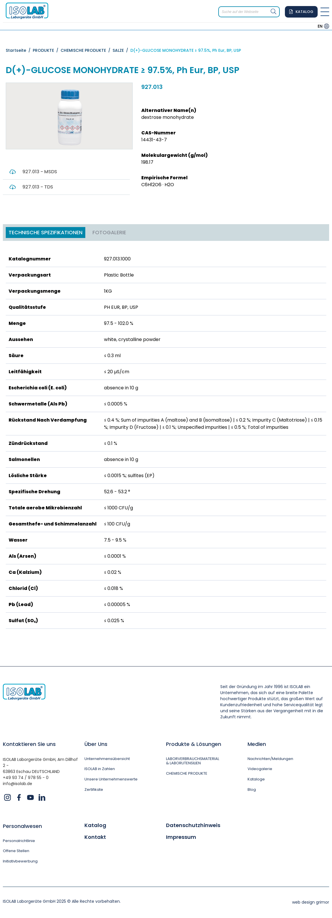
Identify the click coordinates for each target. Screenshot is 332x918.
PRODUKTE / (47, 50)
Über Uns (95, 744)
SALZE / (121, 50)
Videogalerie (260, 769)
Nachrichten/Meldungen (272, 759)
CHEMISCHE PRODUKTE (188, 774)
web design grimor (310, 903)
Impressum (181, 837)
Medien (257, 744)
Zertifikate (94, 790)
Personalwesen (22, 826)
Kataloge (256, 780)
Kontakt (95, 837)
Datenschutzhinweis (193, 825)
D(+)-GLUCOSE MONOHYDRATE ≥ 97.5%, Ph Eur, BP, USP (185, 50)
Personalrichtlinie (20, 841)
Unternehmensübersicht (109, 759)
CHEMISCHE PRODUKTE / (87, 50)
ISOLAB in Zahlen (100, 769)
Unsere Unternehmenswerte (112, 780)
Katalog (95, 825)
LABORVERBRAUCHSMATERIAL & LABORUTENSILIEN (193, 761)
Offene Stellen (17, 851)
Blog (252, 790)
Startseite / (19, 50)
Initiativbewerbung (21, 862)
